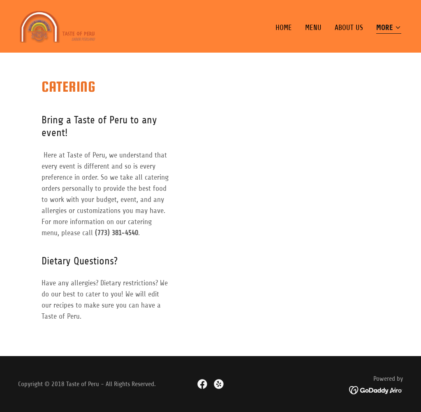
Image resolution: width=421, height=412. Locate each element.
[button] (388, 28)
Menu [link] (313, 27)
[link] (58, 26)
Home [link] (283, 27)
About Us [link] (349, 27)
